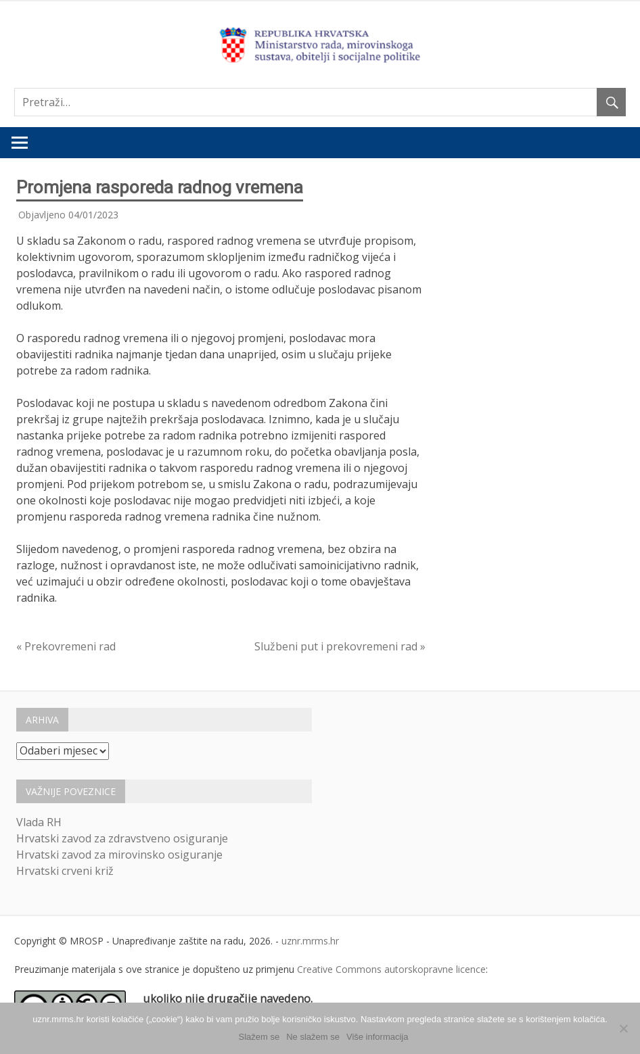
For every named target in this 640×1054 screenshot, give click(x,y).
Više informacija (377, 1037)
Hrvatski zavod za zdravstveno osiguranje (122, 838)
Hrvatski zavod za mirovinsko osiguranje (119, 854)
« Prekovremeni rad (66, 646)
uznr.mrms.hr (310, 940)
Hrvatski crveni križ (65, 870)
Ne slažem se (313, 1037)
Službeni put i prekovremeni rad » (340, 646)
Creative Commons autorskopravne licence (391, 969)
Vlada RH (39, 822)
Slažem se (259, 1037)
